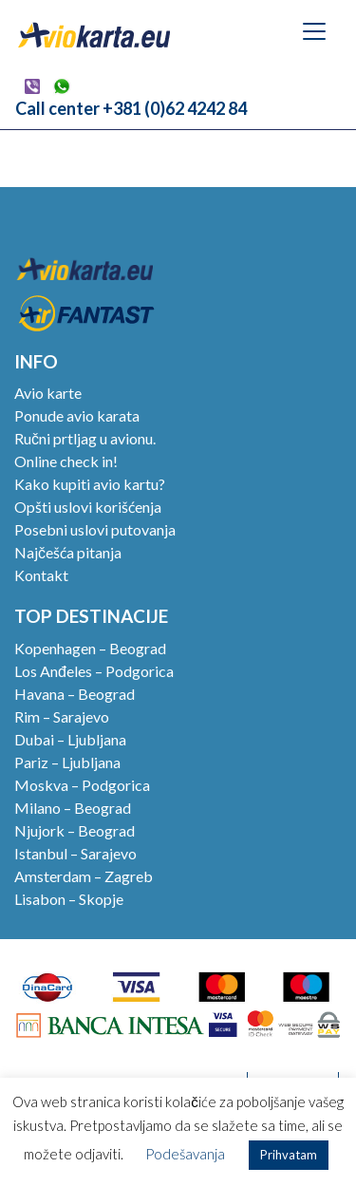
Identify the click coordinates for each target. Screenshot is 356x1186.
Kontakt (41, 575)
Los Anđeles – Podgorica (94, 671)
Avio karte (48, 393)
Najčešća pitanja (68, 552)
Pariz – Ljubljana (67, 762)
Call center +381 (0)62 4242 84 (131, 108)
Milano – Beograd (72, 808)
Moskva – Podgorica (82, 785)
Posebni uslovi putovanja (95, 529)
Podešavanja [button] (185, 1153)
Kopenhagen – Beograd (90, 648)
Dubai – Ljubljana (70, 739)
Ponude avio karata (77, 415)
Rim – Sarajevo (61, 716)
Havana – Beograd (74, 694)
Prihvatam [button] (288, 1154)
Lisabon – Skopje (68, 899)
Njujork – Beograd (74, 830)
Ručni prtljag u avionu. (85, 438)
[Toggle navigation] (314, 31)
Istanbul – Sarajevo (75, 853)
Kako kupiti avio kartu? (89, 484)
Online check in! (66, 461)
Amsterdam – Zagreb (83, 876)
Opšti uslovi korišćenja (87, 507)
